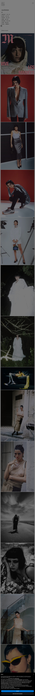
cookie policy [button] (17, 678)
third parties (20, 679)
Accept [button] (17, 691)
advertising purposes (4, 682)
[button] (33, 674)
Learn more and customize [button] (17, 693)
